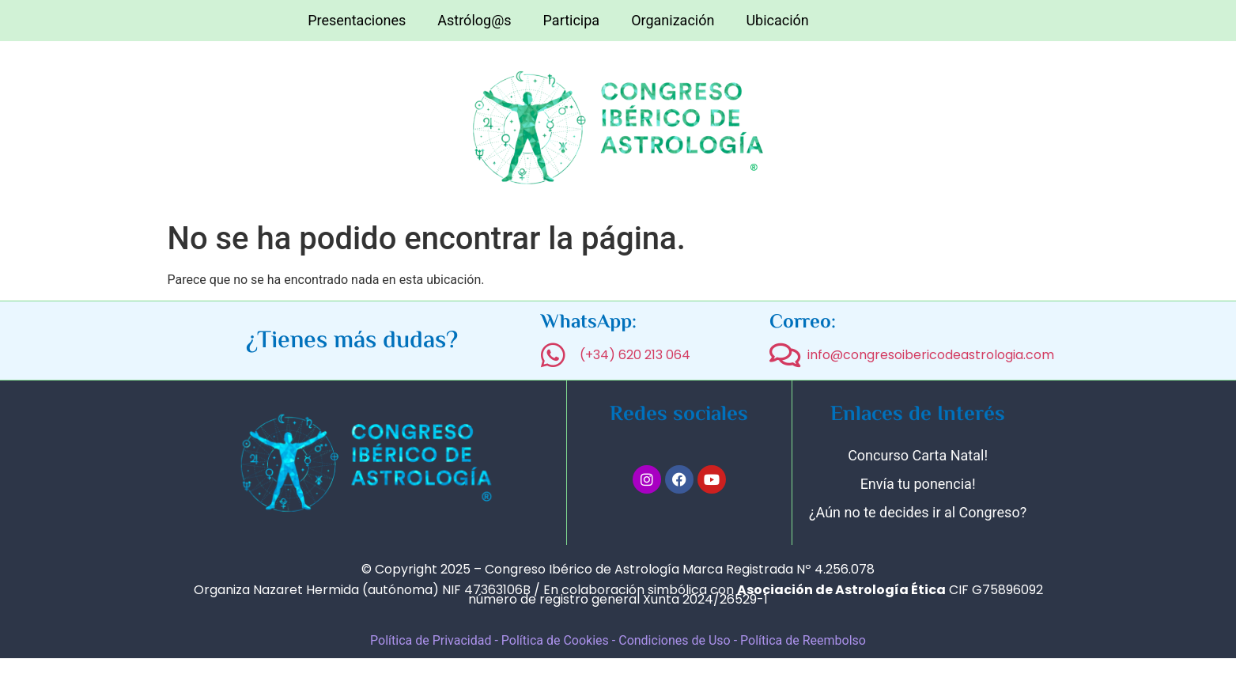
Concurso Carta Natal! (918, 455)
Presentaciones (357, 20)
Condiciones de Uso (675, 640)
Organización (672, 20)
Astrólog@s (474, 20)
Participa (571, 20)
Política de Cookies (555, 640)
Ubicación (777, 20)
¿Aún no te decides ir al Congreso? (917, 512)
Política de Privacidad (430, 640)
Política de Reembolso (803, 640)
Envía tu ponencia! (918, 483)
